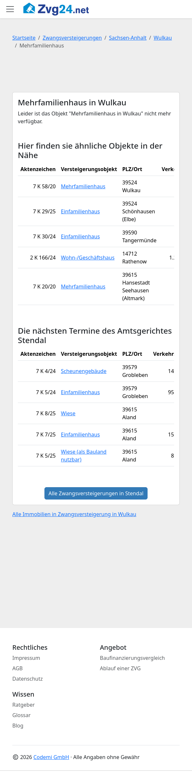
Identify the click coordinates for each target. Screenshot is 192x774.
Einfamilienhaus (80, 211)
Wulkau (163, 37)
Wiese (68, 413)
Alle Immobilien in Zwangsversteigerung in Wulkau (74, 514)
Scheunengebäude (84, 371)
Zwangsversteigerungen (72, 37)
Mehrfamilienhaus (83, 186)
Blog (17, 725)
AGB (17, 668)
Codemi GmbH (51, 757)
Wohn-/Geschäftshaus (87, 257)
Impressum (26, 657)
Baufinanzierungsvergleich (132, 657)
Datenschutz (27, 678)
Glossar (21, 715)
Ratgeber (23, 704)
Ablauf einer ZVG (120, 668)
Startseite (24, 37)
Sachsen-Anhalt (128, 37)
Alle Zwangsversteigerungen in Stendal (96, 493)
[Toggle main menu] (10, 9)
